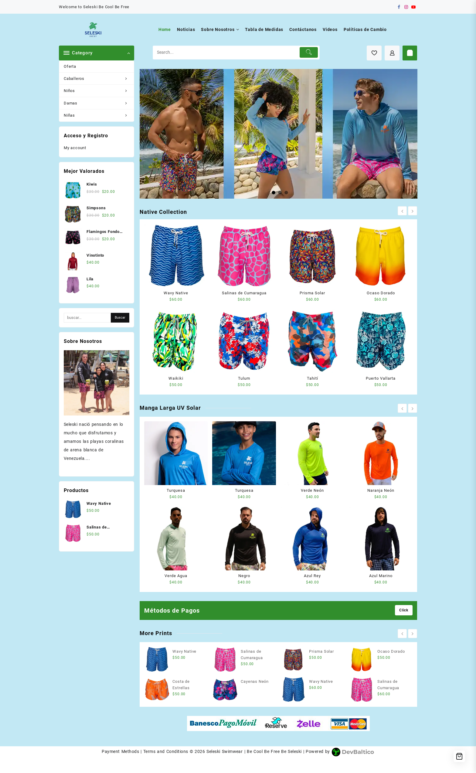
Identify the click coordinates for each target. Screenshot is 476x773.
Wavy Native (176, 293)
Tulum (244, 378)
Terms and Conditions (165, 751)
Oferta (70, 66)
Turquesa (176, 490)
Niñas (99, 115)
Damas (99, 103)
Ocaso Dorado (381, 293)
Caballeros (99, 78)
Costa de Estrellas (180, 684)
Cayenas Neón (255, 681)
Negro (244, 575)
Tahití (312, 378)
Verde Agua (176, 575)
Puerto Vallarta (381, 378)
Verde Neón (312, 490)
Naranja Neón (380, 490)
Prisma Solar (312, 293)
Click (403, 610)
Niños (99, 90)
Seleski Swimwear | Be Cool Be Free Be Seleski (253, 751)
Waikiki (175, 378)
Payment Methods (120, 751)
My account (75, 147)
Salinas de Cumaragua (244, 293)
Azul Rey (312, 575)
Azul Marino (381, 575)
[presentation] (402, 210)
